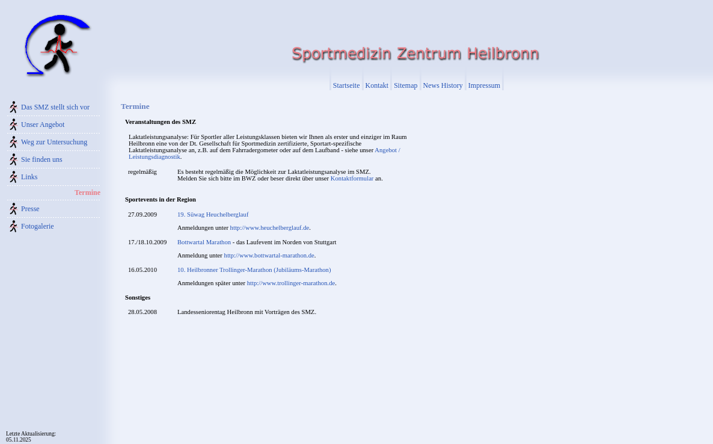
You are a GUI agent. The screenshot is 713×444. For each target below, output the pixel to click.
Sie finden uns (42, 159)
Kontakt (377, 85)
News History (443, 85)
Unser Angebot (42, 124)
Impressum (484, 85)
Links (29, 177)
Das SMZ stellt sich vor (55, 107)
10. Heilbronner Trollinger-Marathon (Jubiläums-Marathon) (254, 270)
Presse (30, 209)
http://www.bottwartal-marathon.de (269, 255)
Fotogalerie (37, 226)
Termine (87, 192)
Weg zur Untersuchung (54, 142)
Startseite (346, 85)
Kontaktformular (352, 178)
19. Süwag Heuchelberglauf (212, 214)
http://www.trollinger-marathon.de (291, 283)
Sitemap (405, 85)
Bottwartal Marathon (204, 242)
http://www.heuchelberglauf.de (270, 227)
